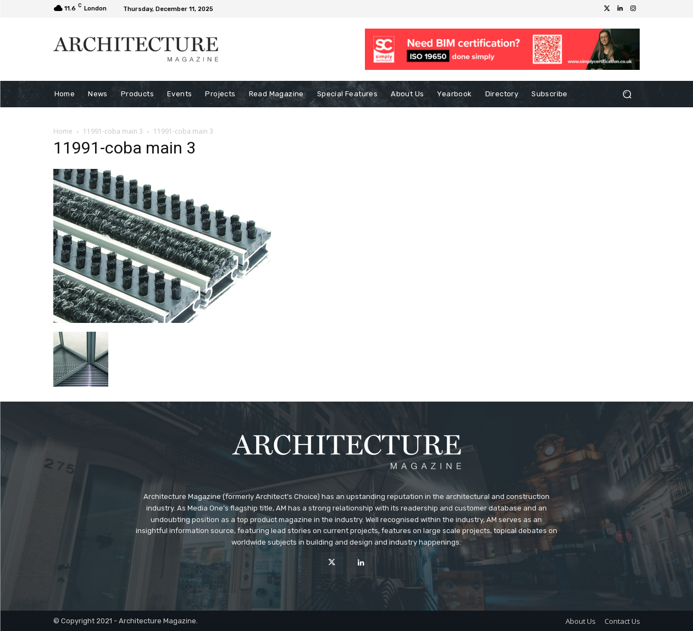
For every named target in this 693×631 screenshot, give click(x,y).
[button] (627, 94)
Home (63, 131)
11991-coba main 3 (113, 131)
